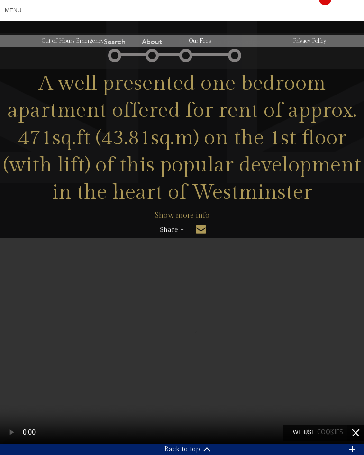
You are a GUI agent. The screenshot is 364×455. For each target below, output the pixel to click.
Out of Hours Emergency (73, 41)
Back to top (182, 449)
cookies (330, 431)
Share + (172, 230)
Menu (13, 10)
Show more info (182, 215)
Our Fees (200, 41)
